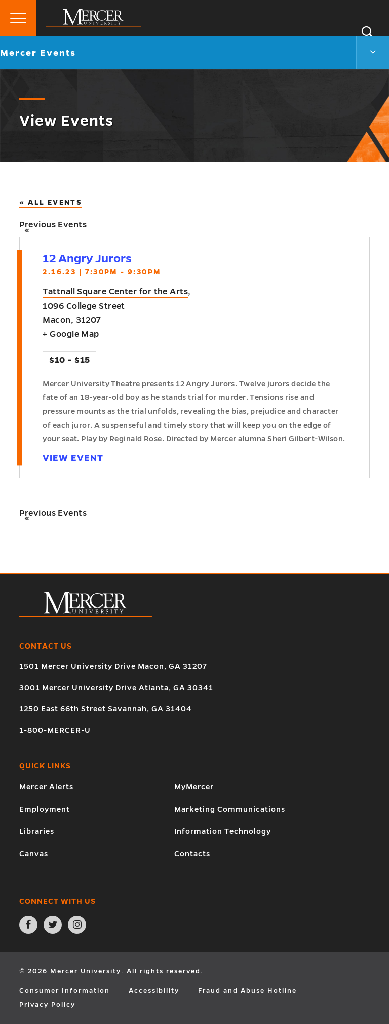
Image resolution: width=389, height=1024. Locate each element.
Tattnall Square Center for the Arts (115, 291)
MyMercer (194, 787)
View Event (73, 458)
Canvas (33, 854)
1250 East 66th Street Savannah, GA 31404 (105, 709)
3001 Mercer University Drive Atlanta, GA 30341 (116, 688)
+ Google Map (71, 334)
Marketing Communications (229, 809)
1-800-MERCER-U (55, 730)
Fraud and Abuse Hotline (247, 990)
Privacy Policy (47, 1004)
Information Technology (222, 831)
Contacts (192, 854)
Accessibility (154, 990)
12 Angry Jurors (87, 258)
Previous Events (53, 226)
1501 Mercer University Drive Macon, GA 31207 (113, 666)
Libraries (36, 831)
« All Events (50, 202)
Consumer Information (64, 990)
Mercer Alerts (46, 787)
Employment (44, 809)
